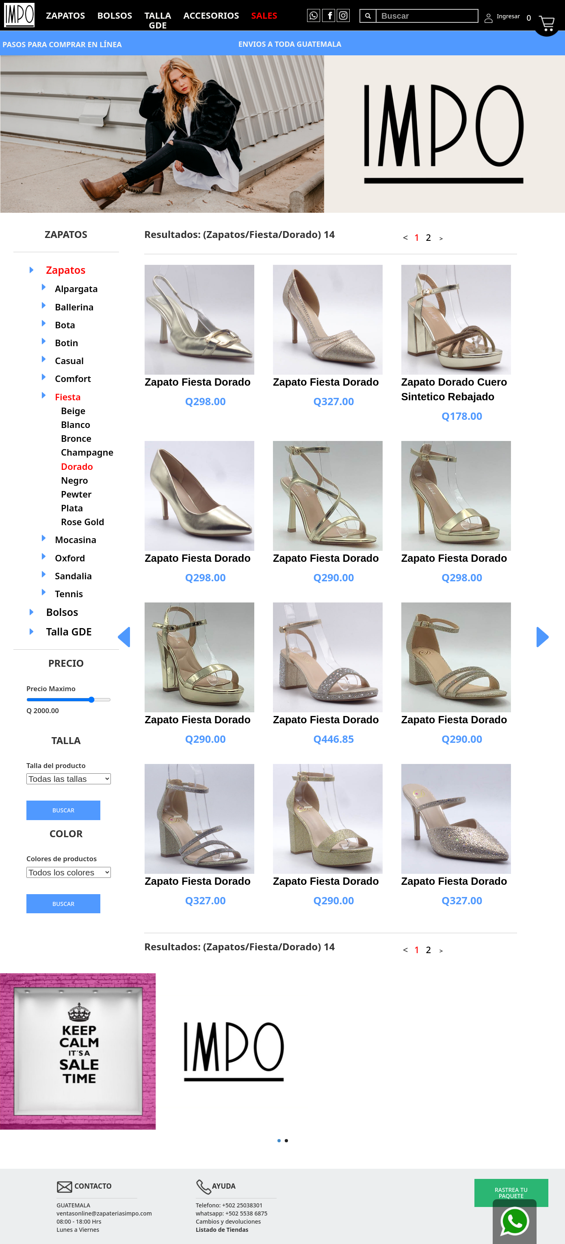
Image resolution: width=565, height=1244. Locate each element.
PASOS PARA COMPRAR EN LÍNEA (62, 44)
